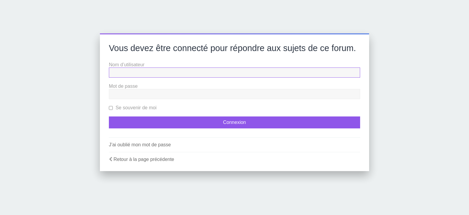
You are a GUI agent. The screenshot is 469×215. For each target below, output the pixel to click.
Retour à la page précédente (143, 159)
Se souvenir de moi (132, 107)
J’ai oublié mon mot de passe (140, 144)
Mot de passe (123, 86)
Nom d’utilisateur (126, 64)
